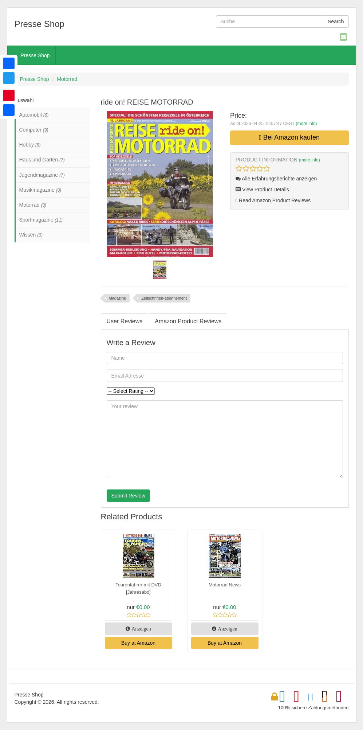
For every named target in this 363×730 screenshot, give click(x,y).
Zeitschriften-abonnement (164, 298)
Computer (33, 130)
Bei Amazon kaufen (289, 137)
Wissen (31, 235)
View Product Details (262, 189)
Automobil (34, 115)
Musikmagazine (40, 190)
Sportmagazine (41, 220)
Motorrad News (225, 584)
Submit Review (128, 496)
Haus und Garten (42, 160)
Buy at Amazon (138, 643)
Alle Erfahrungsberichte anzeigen (276, 178)
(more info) (306, 123)
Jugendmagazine (42, 175)
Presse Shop (35, 55)
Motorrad (67, 79)
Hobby (30, 145)
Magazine (117, 298)
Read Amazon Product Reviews (273, 200)
